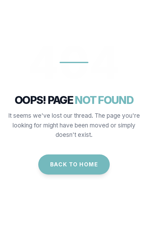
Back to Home (74, 164)
